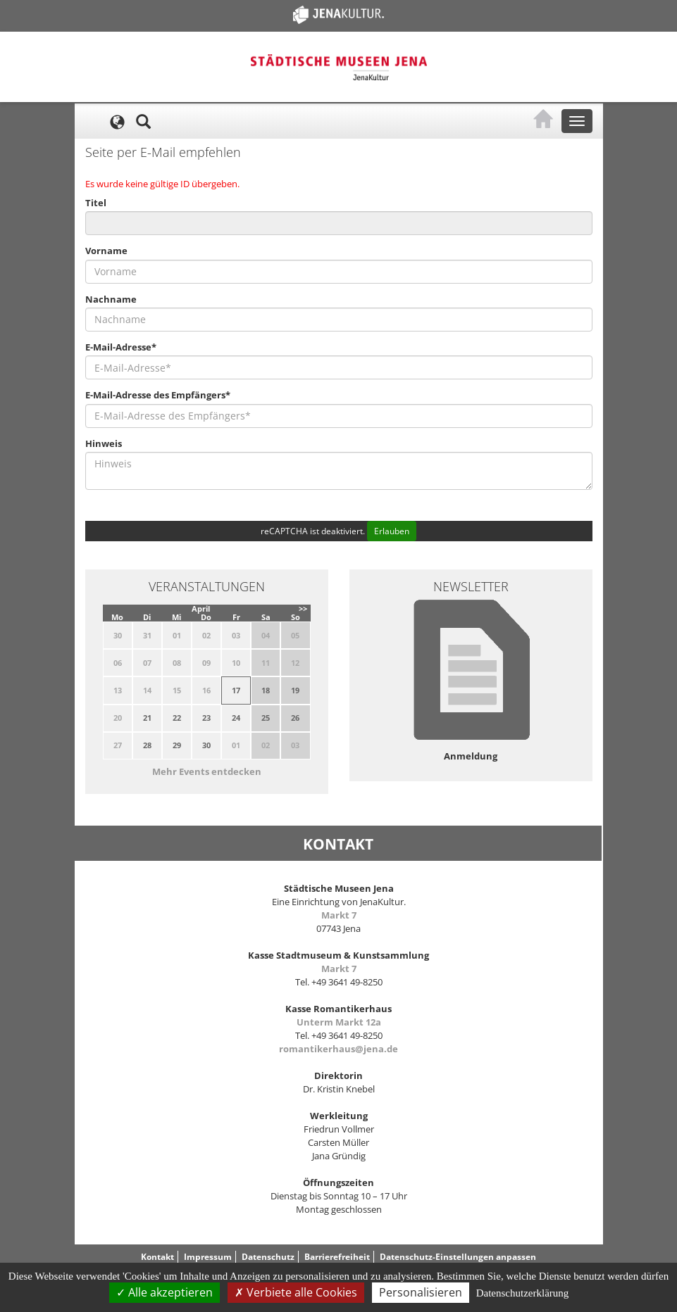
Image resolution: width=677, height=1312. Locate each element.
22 (177, 717)
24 (236, 717)
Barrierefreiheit (337, 1257)
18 (265, 690)
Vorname (106, 251)
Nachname (111, 299)
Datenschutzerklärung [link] (522, 1293)
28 (147, 745)
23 (206, 717)
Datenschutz (268, 1257)
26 (295, 717)
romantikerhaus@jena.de (338, 1048)
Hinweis (103, 443)
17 (236, 690)
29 (177, 745)
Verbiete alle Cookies (296, 1292)
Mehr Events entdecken (206, 771)
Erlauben (391, 531)
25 (265, 717)
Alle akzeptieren (164, 1292)
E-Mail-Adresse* (120, 347)
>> (303, 608)
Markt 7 (338, 915)
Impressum (208, 1257)
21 (147, 717)
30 (206, 745)
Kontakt (157, 1257)
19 (295, 690)
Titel (95, 203)
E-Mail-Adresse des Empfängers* (157, 395)
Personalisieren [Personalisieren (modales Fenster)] (420, 1292)
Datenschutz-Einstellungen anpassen (458, 1257)
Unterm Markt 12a (339, 1022)
